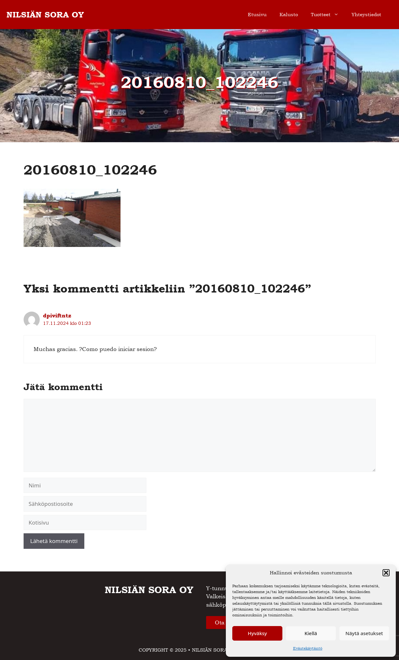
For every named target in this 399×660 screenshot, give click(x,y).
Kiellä (311, 633)
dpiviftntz (57, 315)
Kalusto (288, 14)
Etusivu (257, 14)
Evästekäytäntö (307, 648)
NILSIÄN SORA (209, 650)
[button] (386, 573)
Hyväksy (257, 633)
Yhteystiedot (366, 14)
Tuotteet (328, 14)
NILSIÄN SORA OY (45, 14)
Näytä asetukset (364, 633)
